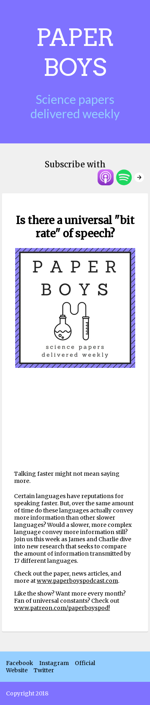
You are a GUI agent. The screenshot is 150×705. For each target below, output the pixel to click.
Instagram (54, 663)
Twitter (44, 670)
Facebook (19, 663)
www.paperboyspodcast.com (77, 580)
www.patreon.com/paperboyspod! (62, 608)
